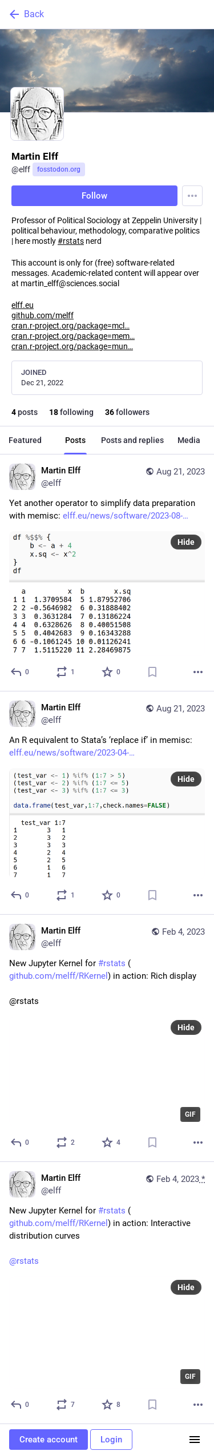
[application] (107, 1071)
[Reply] (20, 672)
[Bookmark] (152, 672)
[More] (198, 672)
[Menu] (192, 195)
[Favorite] (111, 672)
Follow (94, 196)
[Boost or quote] (66, 672)
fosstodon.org (58, 169)
